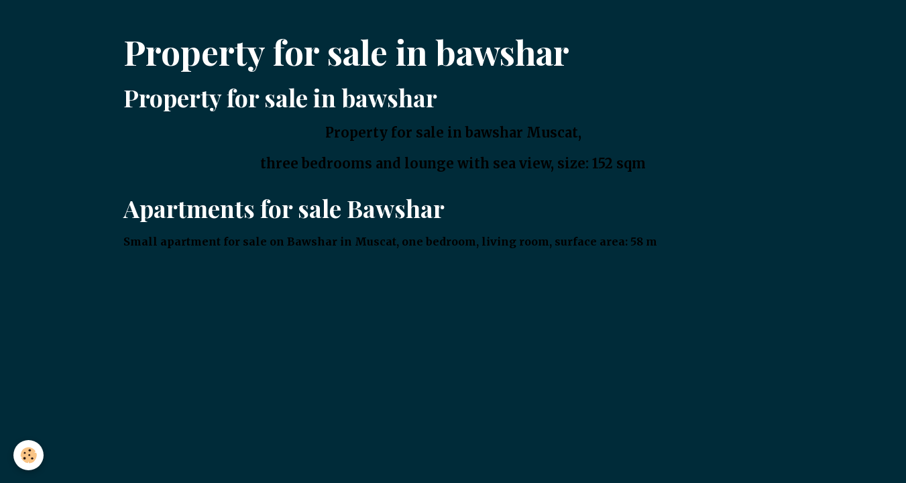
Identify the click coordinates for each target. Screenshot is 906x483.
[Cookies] (28, 455)
